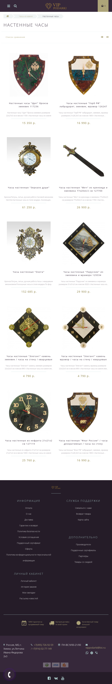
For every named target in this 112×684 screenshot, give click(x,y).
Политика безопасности (28, 531)
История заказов (28, 586)
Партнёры (83, 556)
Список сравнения (15, 37)
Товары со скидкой (83, 562)
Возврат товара (83, 513)
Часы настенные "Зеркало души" (29, 187)
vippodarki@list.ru (96, 647)
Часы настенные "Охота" (28, 272)
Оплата (28, 508)
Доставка (28, 519)
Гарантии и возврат (28, 525)
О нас (29, 513)
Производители (83, 544)
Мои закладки (28, 592)
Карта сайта (83, 519)
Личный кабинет (29, 581)
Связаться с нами (83, 508)
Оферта (28, 548)
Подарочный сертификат (28, 543)
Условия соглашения (29, 537)
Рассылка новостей (29, 598)
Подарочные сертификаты (83, 550)
